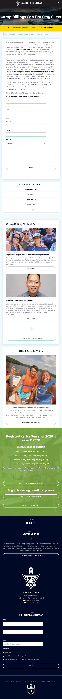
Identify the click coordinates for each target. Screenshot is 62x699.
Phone (8, 130)
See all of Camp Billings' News (31, 338)
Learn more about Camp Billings (31, 555)
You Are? (9, 139)
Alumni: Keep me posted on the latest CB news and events (22, 659)
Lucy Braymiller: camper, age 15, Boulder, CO (31, 407)
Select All (8, 652)
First (7, 109)
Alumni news (29, 189)
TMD (55, 681)
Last (7, 118)
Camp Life (29, 199)
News (30, 210)
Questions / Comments (13, 148)
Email (8, 122)
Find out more (48, 28)
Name (8, 101)
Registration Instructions (31, 483)
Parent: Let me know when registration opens (18, 656)
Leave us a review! (31, 505)
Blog (30, 194)
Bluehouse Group (43, 681)
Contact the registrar (31, 497)
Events (29, 205)
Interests (6, 649)
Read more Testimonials (31, 422)
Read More (31, 268)
